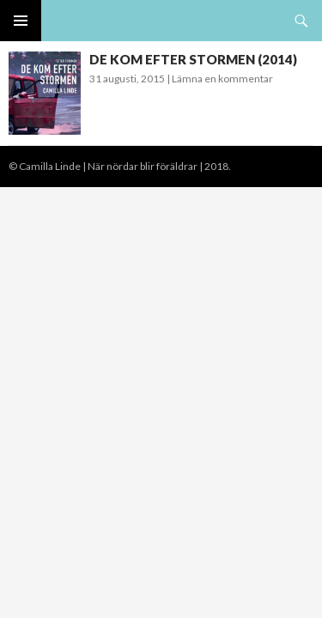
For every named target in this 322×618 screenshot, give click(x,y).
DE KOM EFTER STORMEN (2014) (193, 59)
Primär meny (20, 20)
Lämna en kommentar (222, 78)
